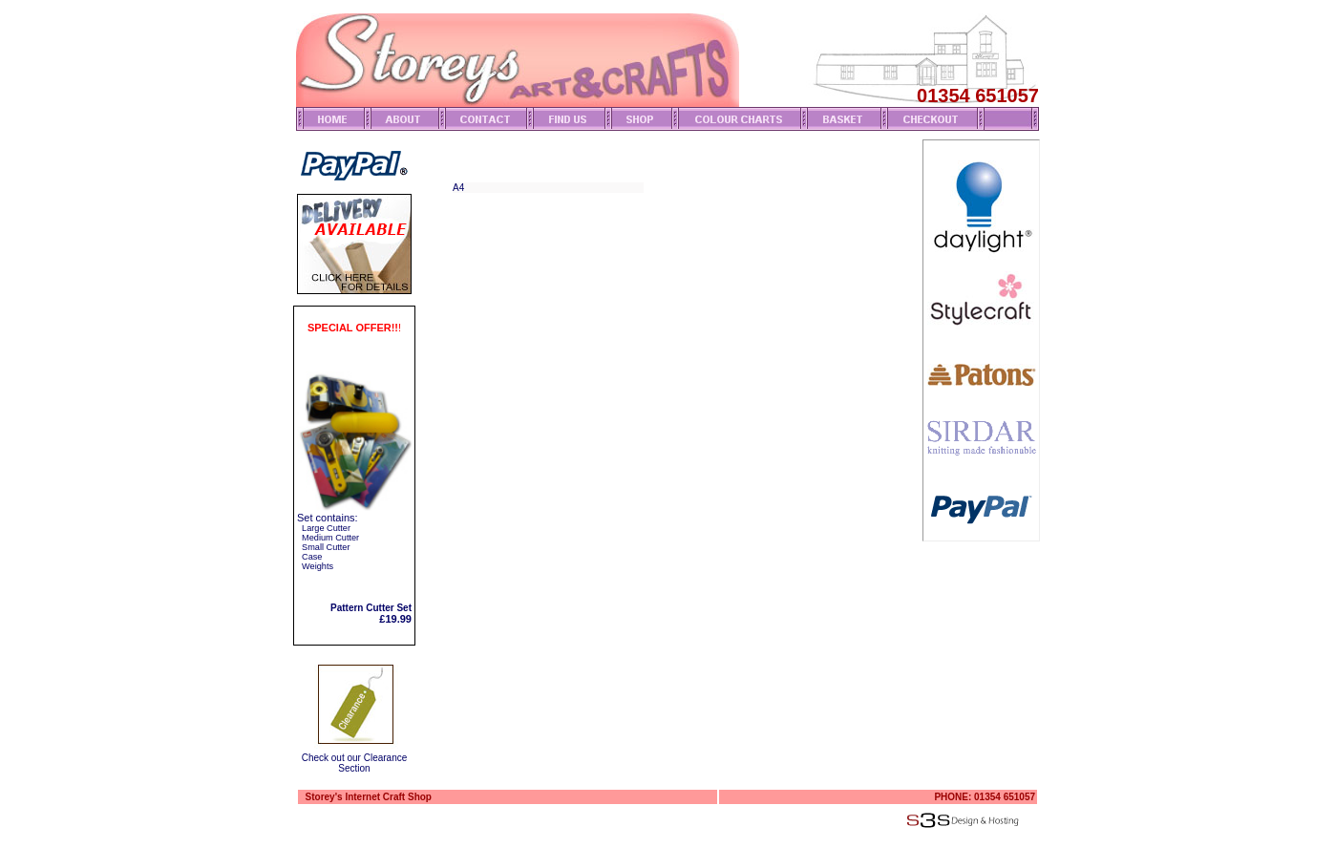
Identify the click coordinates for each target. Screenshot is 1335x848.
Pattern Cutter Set (371, 608)
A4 (458, 187)
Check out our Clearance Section (355, 763)
